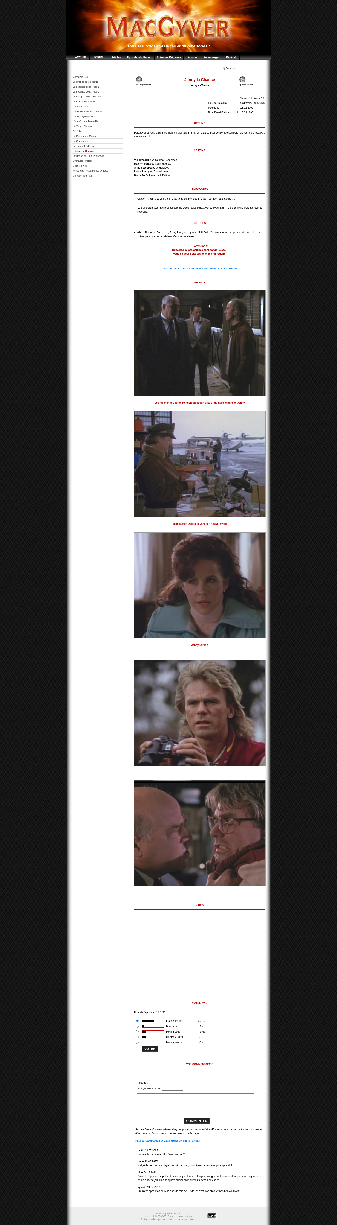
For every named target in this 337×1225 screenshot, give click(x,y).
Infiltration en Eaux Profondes (88, 156)
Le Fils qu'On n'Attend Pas (87, 96)
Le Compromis (80, 141)
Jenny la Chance (84, 151)
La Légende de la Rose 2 (86, 91)
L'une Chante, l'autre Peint (87, 121)
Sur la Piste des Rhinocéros (87, 111)
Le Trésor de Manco (83, 146)
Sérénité (77, 131)
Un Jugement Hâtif (82, 175)
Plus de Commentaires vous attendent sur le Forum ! (167, 1141)
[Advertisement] (101, 249)
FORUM (98, 57)
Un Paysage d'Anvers (84, 116)
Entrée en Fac (80, 106)
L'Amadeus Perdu (82, 161)
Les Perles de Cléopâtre (85, 82)
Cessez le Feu (80, 77)
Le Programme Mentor (85, 136)
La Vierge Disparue (83, 126)
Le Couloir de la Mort (84, 101)
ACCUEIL (80, 57)
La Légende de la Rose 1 (86, 86)
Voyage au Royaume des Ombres (90, 170)
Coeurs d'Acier (80, 165)
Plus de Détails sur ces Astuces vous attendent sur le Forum (200, 268)
